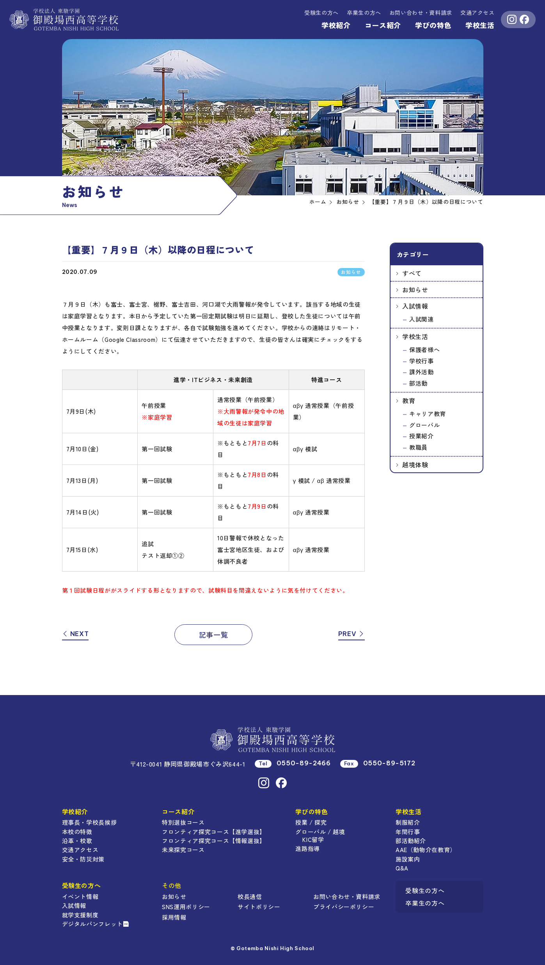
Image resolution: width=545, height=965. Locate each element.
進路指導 (307, 848)
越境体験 (415, 464)
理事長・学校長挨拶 (89, 822)
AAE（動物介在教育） (426, 849)
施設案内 (408, 859)
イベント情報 (80, 896)
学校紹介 (336, 25)
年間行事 (408, 831)
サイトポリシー (259, 906)
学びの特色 (433, 25)
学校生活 (480, 25)
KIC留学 (313, 839)
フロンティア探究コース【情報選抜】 (214, 840)
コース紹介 (383, 25)
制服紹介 (408, 822)
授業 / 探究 (311, 822)
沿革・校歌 (77, 840)
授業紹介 (421, 436)
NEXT (75, 634)
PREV (351, 634)
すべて (412, 273)
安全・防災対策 (83, 859)
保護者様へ (424, 349)
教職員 (418, 447)
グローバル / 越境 (320, 831)
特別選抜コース (183, 822)
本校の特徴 (77, 831)
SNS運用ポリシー (186, 906)
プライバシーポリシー (343, 906)
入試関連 (421, 319)
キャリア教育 (427, 413)
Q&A (402, 868)
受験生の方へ (321, 12)
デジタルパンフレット (95, 924)
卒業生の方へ (364, 12)
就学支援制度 (80, 915)
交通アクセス (477, 12)
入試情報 (415, 306)
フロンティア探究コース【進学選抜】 (214, 831)
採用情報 (174, 917)
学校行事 (421, 361)
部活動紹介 (411, 840)
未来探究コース (183, 849)
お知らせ (415, 289)
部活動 (418, 383)
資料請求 (420, 12)
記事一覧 (213, 634)
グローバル (424, 425)
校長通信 (250, 896)
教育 (408, 400)
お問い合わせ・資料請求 (346, 896)
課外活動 (421, 372)
